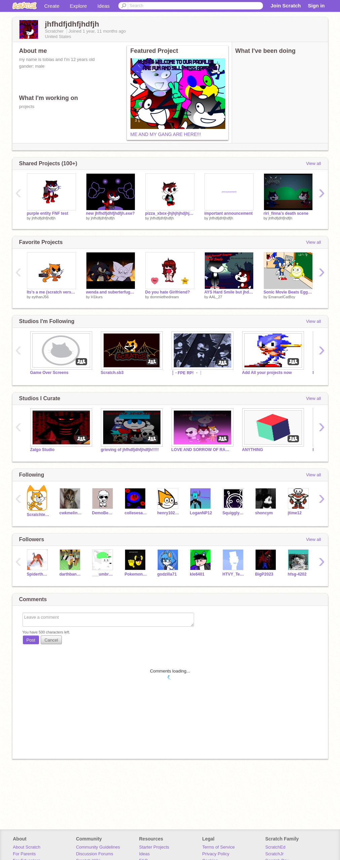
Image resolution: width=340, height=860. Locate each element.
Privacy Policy (215, 853)
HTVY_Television (234, 574)
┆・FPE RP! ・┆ (187, 373)
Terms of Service (218, 847)
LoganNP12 (201, 513)
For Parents (24, 853)
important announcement (228, 213)
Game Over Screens (49, 372)
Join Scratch (285, 5)
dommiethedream (164, 297)
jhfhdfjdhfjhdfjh (43, 218)
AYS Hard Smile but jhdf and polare (229, 292)
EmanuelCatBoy (281, 297)
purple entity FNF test (47, 213)
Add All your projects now (267, 372)
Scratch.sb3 (112, 372)
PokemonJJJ (136, 574)
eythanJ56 (40, 297)
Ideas (103, 6)
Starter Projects (154, 847)
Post (31, 640)
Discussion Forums (94, 853)
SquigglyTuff (234, 513)
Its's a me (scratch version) (51, 292)
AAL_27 (215, 297)
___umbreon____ (103, 574)
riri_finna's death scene (286, 213)
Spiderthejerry (38, 574)
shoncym (264, 513)
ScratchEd (275, 847)
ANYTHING (252, 449)
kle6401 (197, 574)
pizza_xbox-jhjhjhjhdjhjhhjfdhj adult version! (169, 213)
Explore (78, 6)
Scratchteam (38, 514)
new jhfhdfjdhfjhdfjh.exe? (110, 213)
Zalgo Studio (42, 449)
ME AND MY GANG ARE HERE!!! (165, 134)
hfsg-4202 (297, 574)
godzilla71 (167, 574)
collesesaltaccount (136, 513)
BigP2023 (264, 574)
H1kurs (97, 297)
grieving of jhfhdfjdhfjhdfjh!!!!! (130, 449)
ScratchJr (274, 853)
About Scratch (26, 847)
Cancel (51, 640)
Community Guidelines (98, 847)
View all (313, 163)
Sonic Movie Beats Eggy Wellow (288, 292)
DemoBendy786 (103, 513)
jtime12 (295, 513)
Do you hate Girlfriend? (167, 292)
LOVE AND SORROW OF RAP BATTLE (202, 449)
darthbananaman (71, 574)
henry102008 (168, 513)
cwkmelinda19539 (71, 513)
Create (52, 6)
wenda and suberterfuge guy (110, 292)
